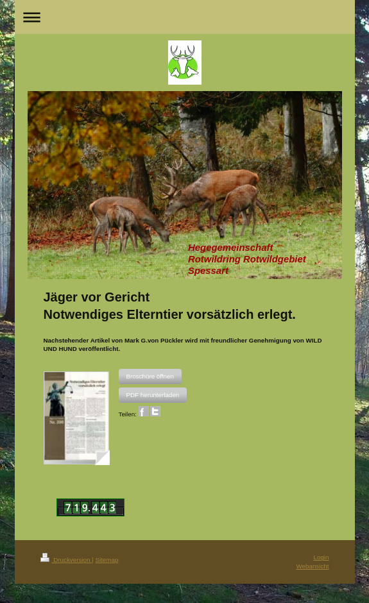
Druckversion (66, 559)
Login (321, 557)
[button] (150, 376)
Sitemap (106, 559)
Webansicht (312, 566)
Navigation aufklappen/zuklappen (185, 17)
